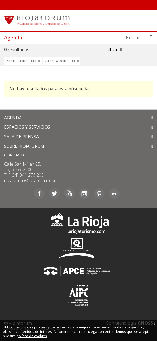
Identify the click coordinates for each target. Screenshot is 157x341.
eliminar (39, 61)
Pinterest (99, 193)
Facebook (39, 193)
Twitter (54, 193)
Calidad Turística (78, 247)
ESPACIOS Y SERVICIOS (27, 127)
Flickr (114, 193)
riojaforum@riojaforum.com (31, 180)
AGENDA (13, 118)
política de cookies (32, 335)
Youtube (69, 193)
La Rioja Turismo (79, 224)
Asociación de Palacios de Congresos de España (78, 270)
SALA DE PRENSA (21, 137)
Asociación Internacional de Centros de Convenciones (78, 294)
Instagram (84, 193)
